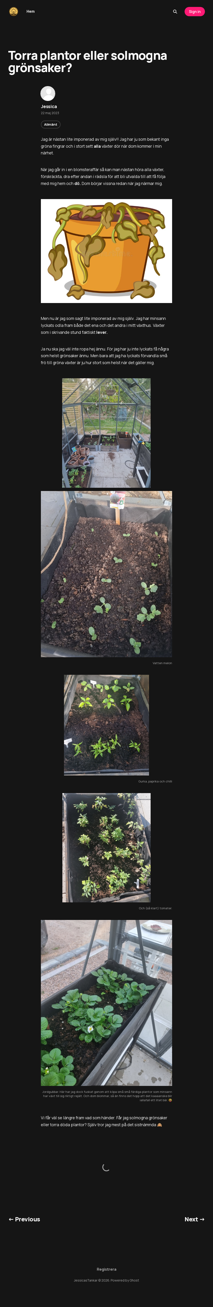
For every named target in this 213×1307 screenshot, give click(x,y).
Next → (195, 1219)
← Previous (24, 1219)
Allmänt (50, 124)
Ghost (134, 1280)
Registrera (106, 1269)
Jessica (49, 106)
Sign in (195, 11)
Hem (31, 11)
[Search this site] (175, 11)
